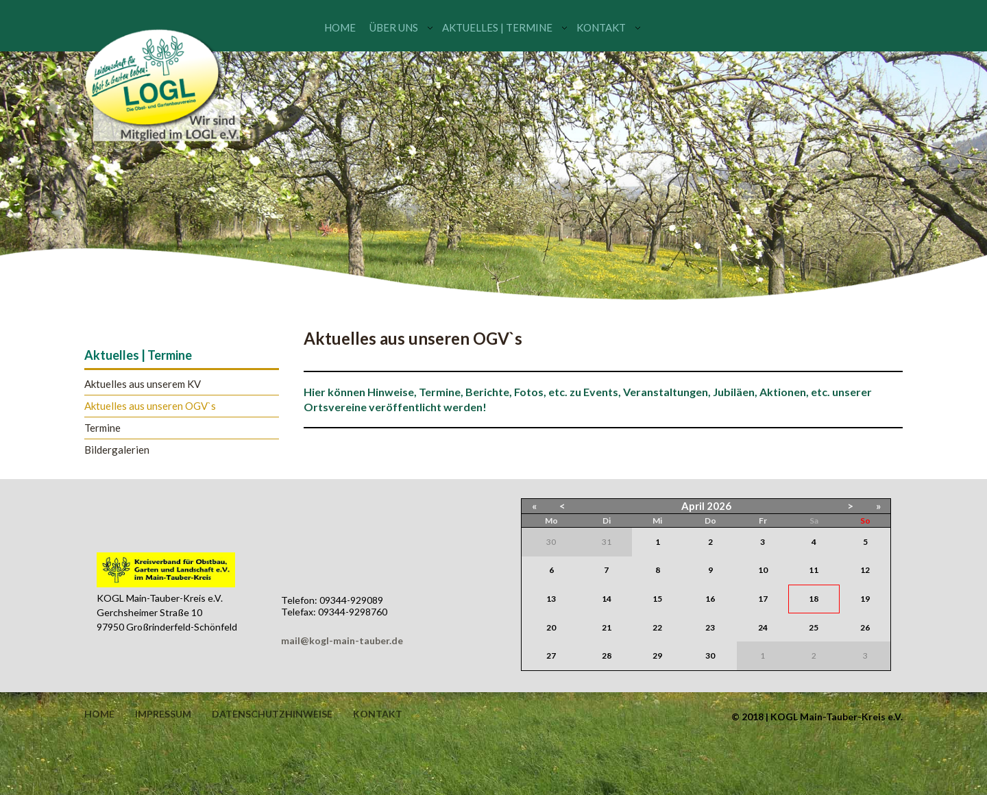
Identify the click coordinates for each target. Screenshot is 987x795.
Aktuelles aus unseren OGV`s (150, 406)
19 (865, 599)
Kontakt (601, 27)
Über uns (393, 27)
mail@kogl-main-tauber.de (342, 640)
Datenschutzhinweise (272, 714)
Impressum (163, 714)
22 (657, 627)
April (693, 506)
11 (813, 570)
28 (606, 655)
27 (551, 655)
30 (710, 655)
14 (606, 599)
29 (657, 655)
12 (865, 570)
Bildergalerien (116, 450)
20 (551, 627)
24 (763, 627)
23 (710, 627)
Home (340, 27)
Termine (102, 428)
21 (606, 627)
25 (813, 627)
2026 (719, 506)
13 (551, 599)
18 (813, 599)
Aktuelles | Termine (497, 27)
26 (865, 627)
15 (657, 599)
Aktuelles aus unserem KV (142, 384)
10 (763, 570)
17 (763, 599)
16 (710, 599)
